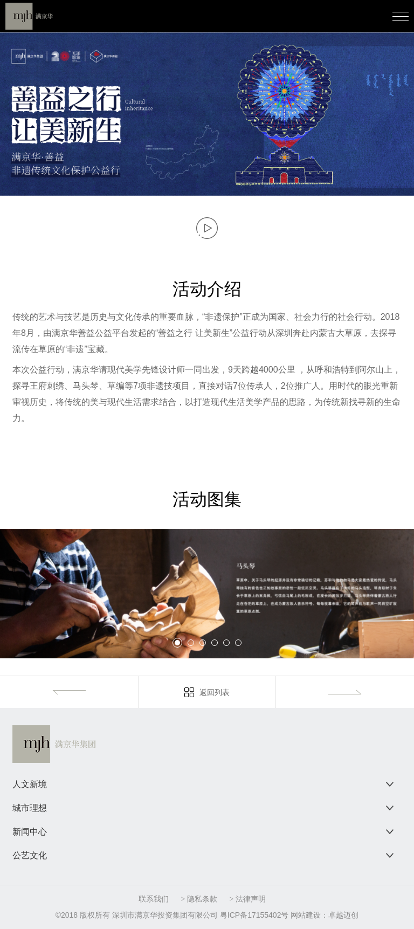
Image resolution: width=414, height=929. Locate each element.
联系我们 (154, 899)
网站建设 (306, 915)
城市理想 (29, 808)
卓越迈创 (343, 915)
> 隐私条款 (199, 899)
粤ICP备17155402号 (254, 915)
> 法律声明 (247, 899)
